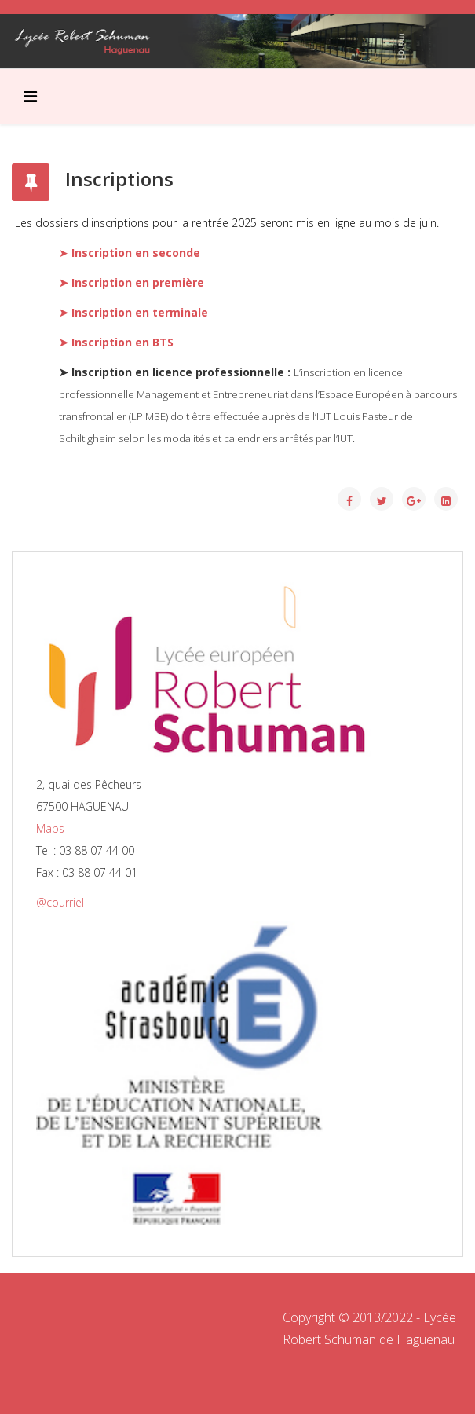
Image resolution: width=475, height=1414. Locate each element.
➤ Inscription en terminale (133, 312)
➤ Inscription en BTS (116, 342)
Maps (50, 828)
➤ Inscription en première (131, 282)
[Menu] (30, 96)
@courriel (60, 902)
